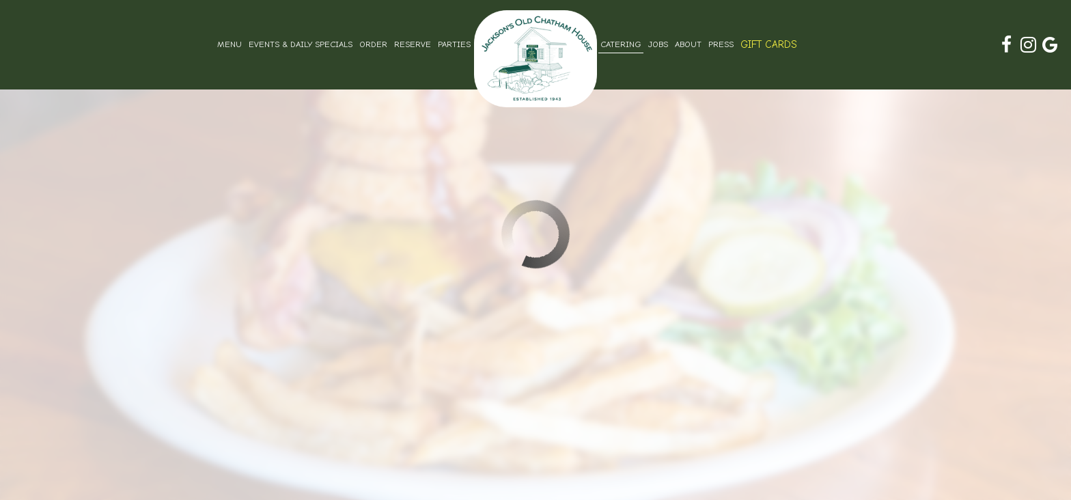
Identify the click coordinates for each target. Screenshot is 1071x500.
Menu (229, 44)
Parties (454, 44)
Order (373, 44)
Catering (620, 44)
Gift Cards (768, 44)
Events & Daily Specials (300, 44)
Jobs (658, 44)
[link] (535, 58)
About (688, 44)
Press (721, 44)
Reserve (412, 44)
